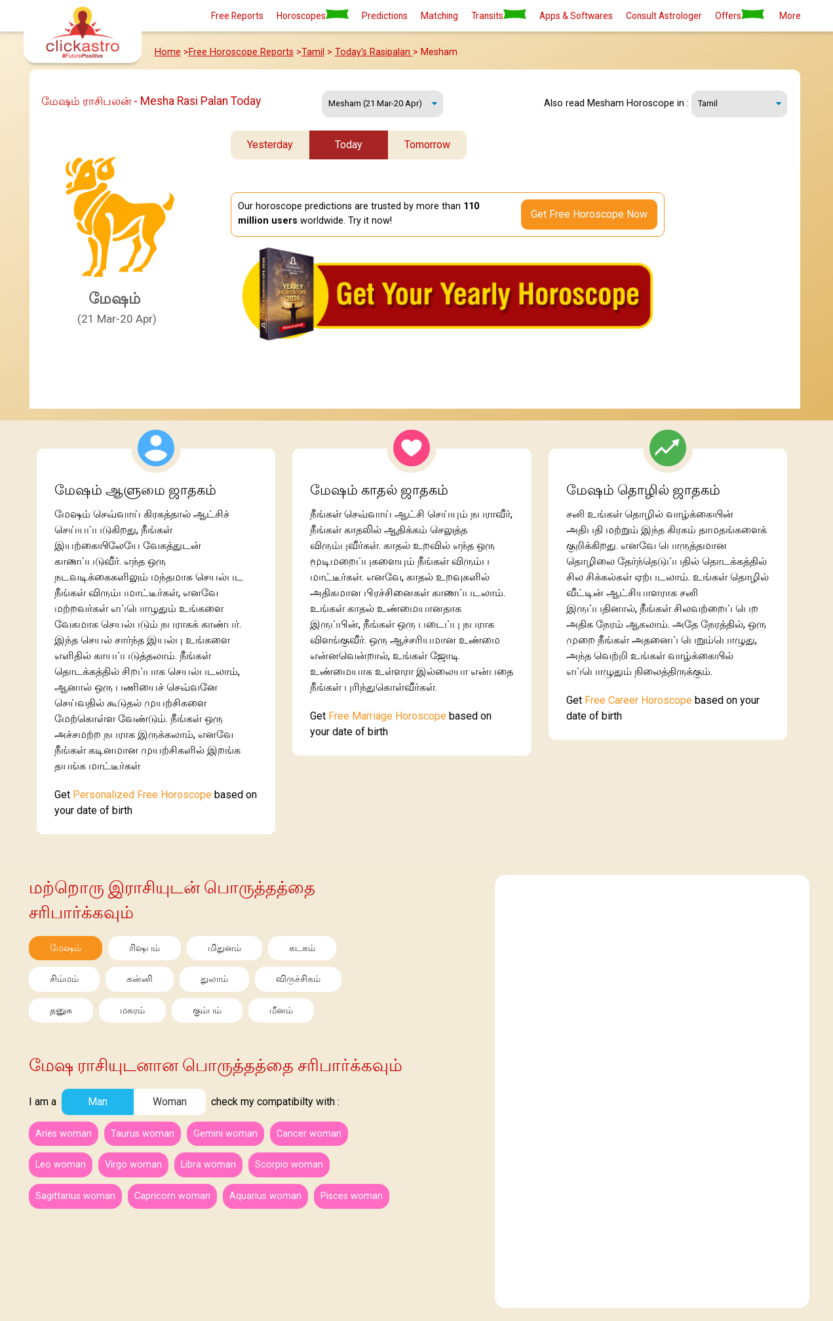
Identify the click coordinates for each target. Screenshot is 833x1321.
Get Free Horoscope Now (589, 214)
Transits (498, 15)
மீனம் (281, 1010)
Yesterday (270, 144)
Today (348, 144)
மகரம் (132, 1010)
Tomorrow (427, 144)
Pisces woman (351, 1196)
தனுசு (61, 1010)
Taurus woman (142, 1133)
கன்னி (139, 979)
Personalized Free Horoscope (142, 794)
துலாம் (214, 979)
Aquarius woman (265, 1196)
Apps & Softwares (576, 15)
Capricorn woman (172, 1196)
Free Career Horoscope (638, 700)
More (790, 15)
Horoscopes (313, 15)
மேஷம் (65, 948)
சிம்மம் (64, 979)
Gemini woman (225, 1133)
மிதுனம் (224, 948)
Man (97, 1101)
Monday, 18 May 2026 (382, 104)
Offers (739, 15)
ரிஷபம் (144, 948)
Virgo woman (133, 1164)
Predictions (385, 15)
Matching (439, 15)
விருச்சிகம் (298, 979)
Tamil (312, 52)
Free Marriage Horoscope (387, 716)
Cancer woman (309, 1133)
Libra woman (208, 1164)
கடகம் (302, 948)
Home (168, 52)
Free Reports (237, 15)
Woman (170, 1101)
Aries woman (63, 1133)
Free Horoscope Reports (241, 52)
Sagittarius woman (75, 1196)
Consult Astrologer (664, 15)
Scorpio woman (289, 1164)
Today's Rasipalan (374, 52)
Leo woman (60, 1164)
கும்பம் (207, 1010)
